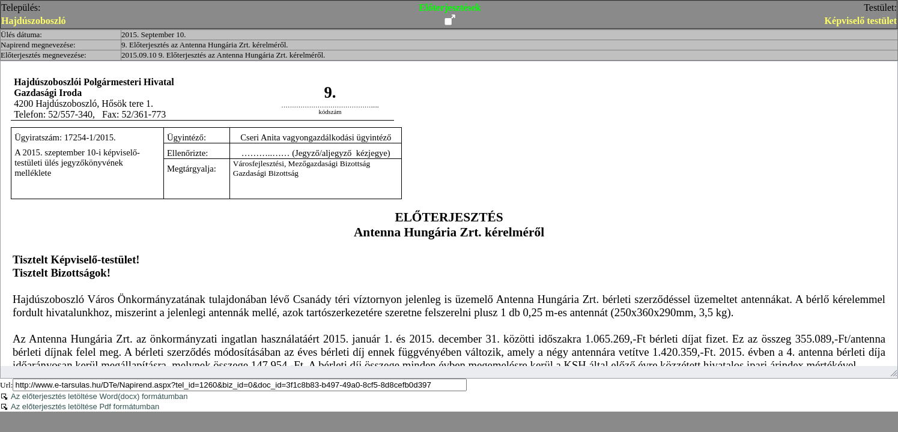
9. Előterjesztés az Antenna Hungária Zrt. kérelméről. (204, 44)
